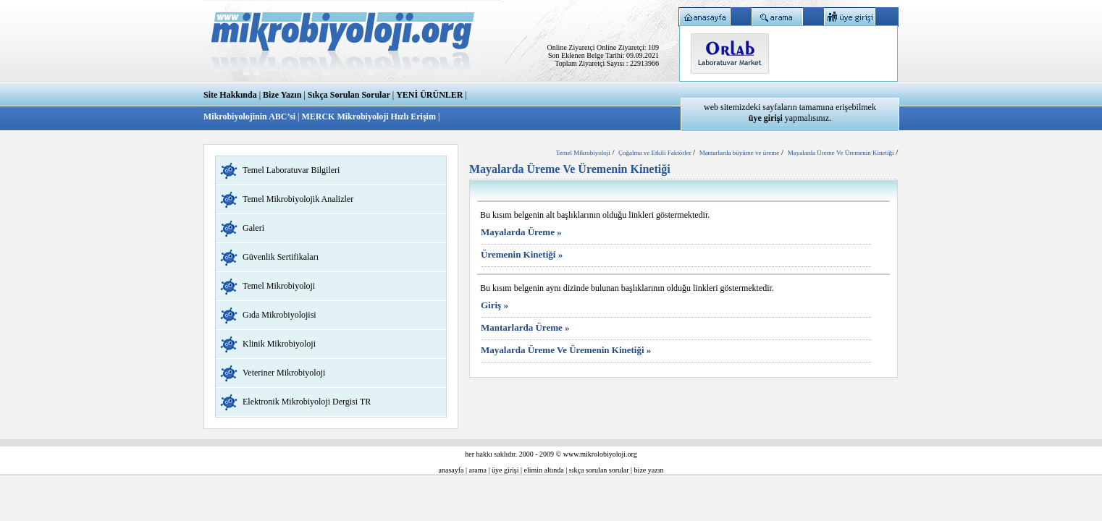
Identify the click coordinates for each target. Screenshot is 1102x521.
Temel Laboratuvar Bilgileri (291, 170)
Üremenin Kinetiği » (522, 254)
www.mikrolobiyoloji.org (600, 454)
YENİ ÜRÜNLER (429, 95)
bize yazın (649, 470)
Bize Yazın (282, 95)
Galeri (253, 228)
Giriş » (494, 305)
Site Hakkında (230, 95)
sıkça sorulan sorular (599, 470)
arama (478, 470)
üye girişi (505, 470)
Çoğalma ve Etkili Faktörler (655, 152)
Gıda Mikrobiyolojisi (279, 315)
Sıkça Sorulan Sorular (349, 95)
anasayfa (451, 470)
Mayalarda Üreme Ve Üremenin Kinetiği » (566, 349)
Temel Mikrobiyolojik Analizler (298, 199)
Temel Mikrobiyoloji (279, 286)
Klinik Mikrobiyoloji (279, 344)
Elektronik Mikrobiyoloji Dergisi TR (307, 402)
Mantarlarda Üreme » (525, 327)
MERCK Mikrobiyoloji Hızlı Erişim (368, 116)
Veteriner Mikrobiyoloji (284, 373)
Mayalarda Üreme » (521, 231)
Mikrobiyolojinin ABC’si (250, 116)
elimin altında (544, 470)
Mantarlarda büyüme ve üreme (739, 152)
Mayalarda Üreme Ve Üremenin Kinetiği (841, 152)
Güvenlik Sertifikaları (281, 257)
